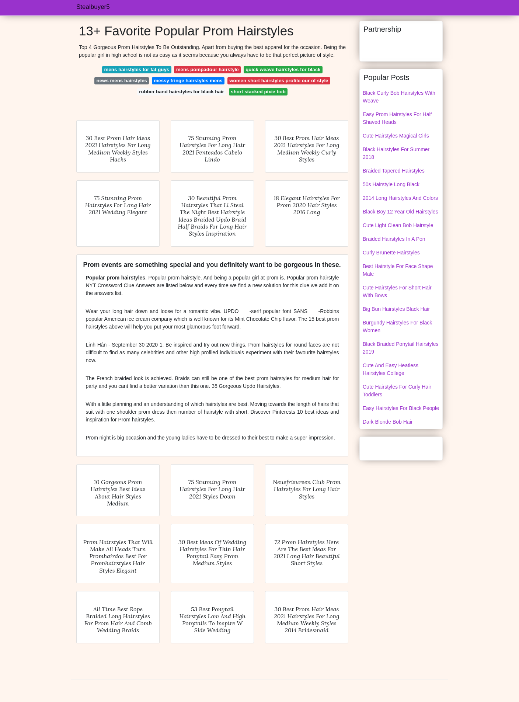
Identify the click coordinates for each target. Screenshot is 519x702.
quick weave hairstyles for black (282, 69)
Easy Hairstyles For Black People (401, 408)
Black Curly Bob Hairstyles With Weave (399, 97)
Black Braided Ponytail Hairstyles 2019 (400, 348)
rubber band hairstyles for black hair (181, 91)
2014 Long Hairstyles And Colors (400, 198)
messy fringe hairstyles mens (188, 80)
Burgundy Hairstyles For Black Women (397, 326)
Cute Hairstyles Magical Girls (396, 136)
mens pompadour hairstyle (207, 69)
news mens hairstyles (122, 80)
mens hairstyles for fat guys (137, 69)
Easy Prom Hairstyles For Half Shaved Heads (397, 118)
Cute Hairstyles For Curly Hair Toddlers (397, 390)
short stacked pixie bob (258, 91)
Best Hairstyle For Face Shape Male (398, 270)
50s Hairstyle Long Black (391, 184)
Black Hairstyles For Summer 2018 (396, 153)
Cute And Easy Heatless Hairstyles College (390, 369)
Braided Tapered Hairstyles (394, 171)
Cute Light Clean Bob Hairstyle (398, 225)
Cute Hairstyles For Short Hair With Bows (397, 291)
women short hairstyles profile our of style (278, 80)
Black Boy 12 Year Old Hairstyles (400, 212)
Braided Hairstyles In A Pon (394, 239)
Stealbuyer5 (93, 6)
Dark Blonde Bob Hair (387, 422)
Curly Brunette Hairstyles (391, 253)
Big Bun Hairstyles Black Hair (396, 309)
